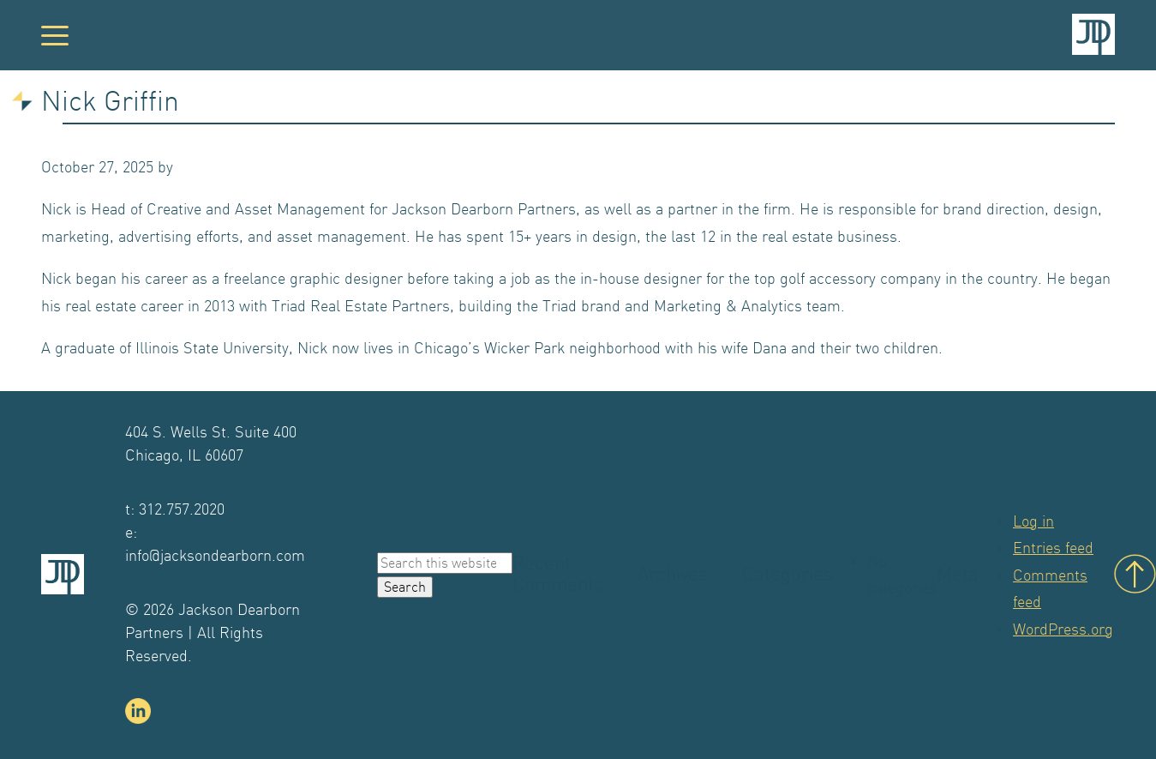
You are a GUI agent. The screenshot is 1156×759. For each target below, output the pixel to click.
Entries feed (1053, 547)
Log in (1033, 521)
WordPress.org (1063, 629)
